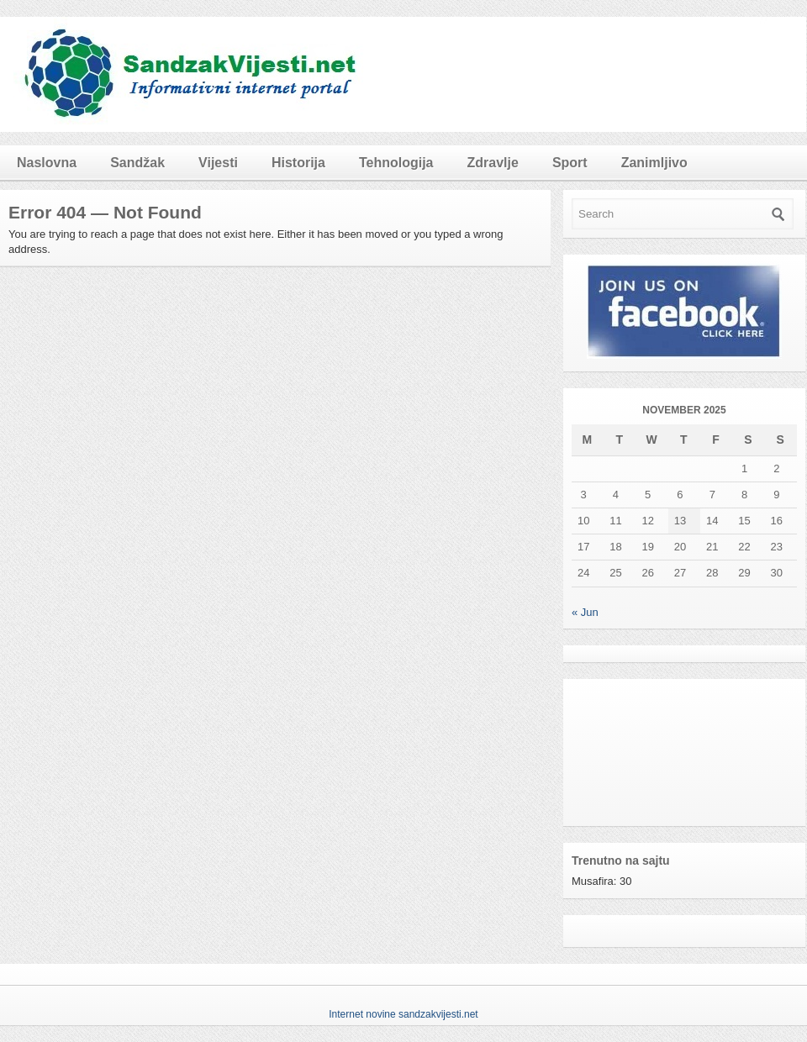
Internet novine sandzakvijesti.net (403, 1014)
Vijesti (218, 162)
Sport (570, 162)
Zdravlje (493, 162)
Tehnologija (396, 162)
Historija (298, 162)
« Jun (585, 612)
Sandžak (137, 162)
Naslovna (46, 162)
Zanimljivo (654, 162)
